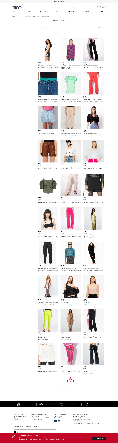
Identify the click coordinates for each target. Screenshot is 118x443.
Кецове (43, 16)
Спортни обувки (36, 16)
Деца (57, 11)
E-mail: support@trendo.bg (79, 418)
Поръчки (16, 418)
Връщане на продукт (19, 421)
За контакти (34, 421)
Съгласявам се (99, 438)
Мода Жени (27, 11)
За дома (86, 11)
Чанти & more (71, 11)
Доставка (16, 419)
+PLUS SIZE (103, 11)
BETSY (48, 16)
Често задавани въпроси (20, 416)
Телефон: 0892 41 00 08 (79, 416)
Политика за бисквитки (37, 419)
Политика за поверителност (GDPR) (40, 418)
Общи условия (35, 416)
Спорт (13, 11)
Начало (13, 16)
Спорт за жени (27, 16)
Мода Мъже (43, 11)
